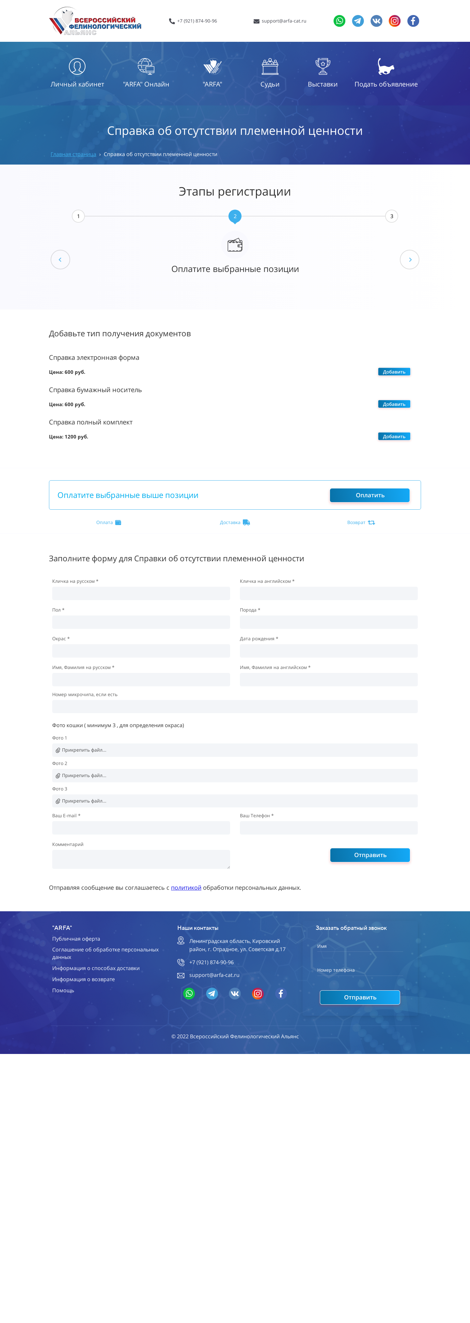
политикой (186, 887)
